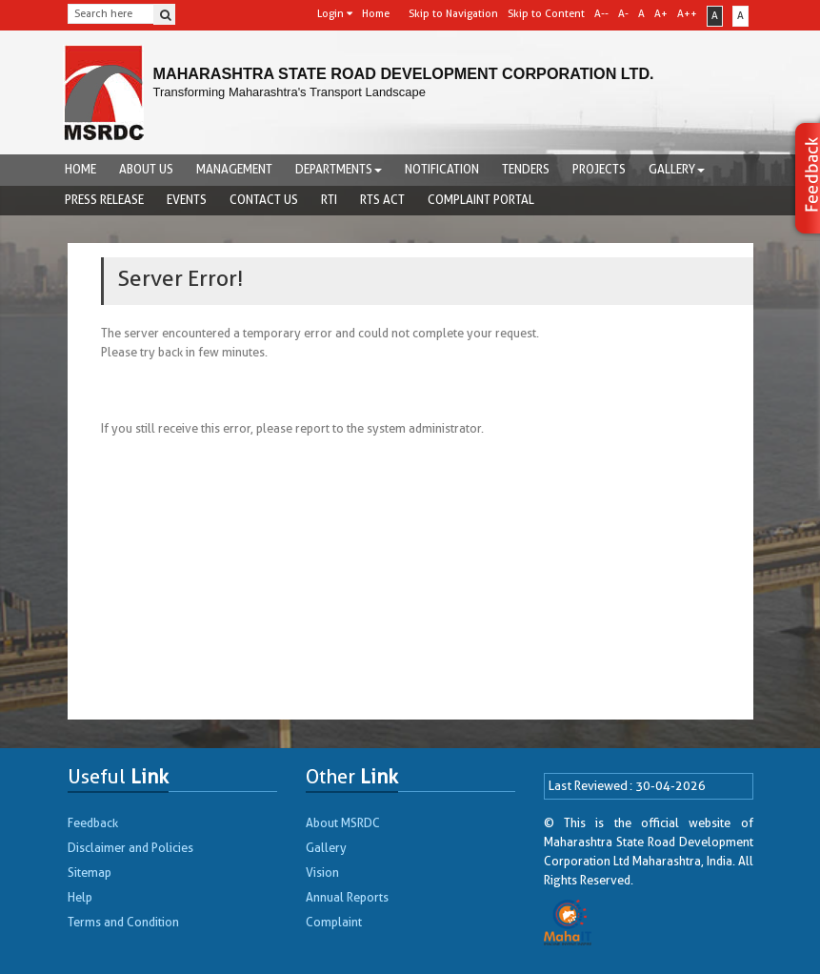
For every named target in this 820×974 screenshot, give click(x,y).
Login (334, 14)
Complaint (334, 922)
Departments (338, 169)
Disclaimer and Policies (130, 848)
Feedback (93, 823)
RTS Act (382, 200)
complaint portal (481, 200)
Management (234, 169)
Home (80, 169)
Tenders (526, 169)
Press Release (104, 200)
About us (146, 169)
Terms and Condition (123, 922)
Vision (322, 872)
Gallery (677, 169)
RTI (329, 200)
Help (80, 897)
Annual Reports (347, 897)
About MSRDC (343, 823)
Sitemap (89, 872)
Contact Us (264, 200)
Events (187, 200)
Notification (442, 169)
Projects (599, 169)
